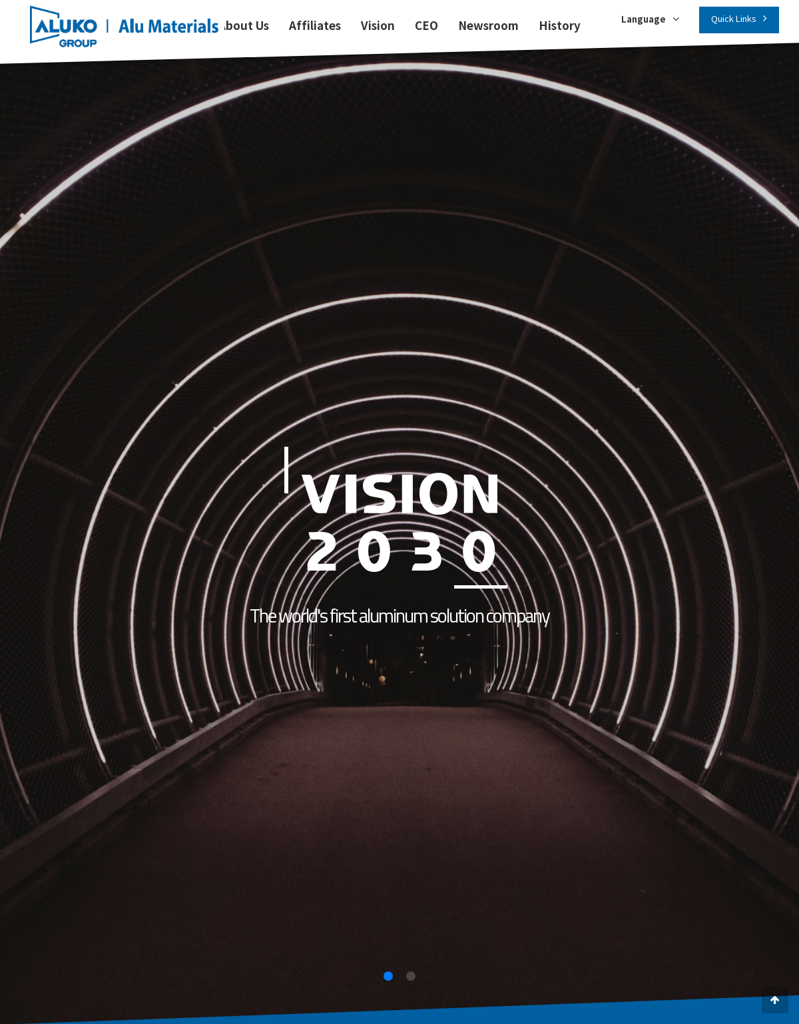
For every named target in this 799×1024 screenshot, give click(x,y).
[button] (388, 976)
